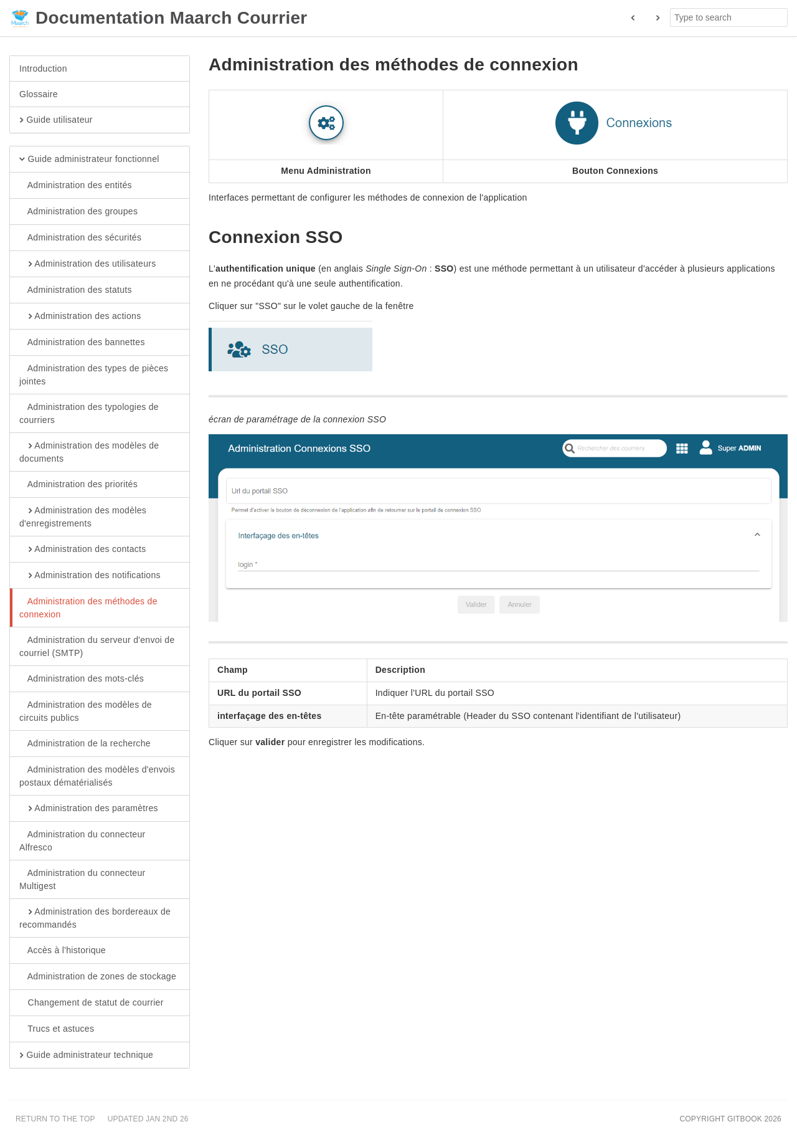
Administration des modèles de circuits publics (85, 711)
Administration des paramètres (88, 808)
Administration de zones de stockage (97, 977)
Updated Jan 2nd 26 (148, 1119)
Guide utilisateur (56, 120)
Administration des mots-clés (81, 679)
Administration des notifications (90, 575)
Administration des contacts (82, 549)
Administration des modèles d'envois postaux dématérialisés (97, 775)
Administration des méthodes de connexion (88, 607)
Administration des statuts (75, 290)
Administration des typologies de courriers (89, 413)
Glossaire (38, 94)
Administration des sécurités (80, 238)
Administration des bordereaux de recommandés (95, 918)
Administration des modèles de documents (89, 452)
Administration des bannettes (82, 342)
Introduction (43, 69)
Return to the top (55, 1119)
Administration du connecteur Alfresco (82, 840)
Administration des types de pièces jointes (93, 374)
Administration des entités (75, 185)
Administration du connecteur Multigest (82, 879)
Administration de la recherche (85, 744)
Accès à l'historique (62, 950)
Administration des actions (80, 316)
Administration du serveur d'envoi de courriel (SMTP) (97, 646)
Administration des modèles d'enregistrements (82, 516)
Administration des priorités (78, 484)
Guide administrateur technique (86, 1055)
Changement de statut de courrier (91, 1003)
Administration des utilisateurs (87, 264)
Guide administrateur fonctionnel (89, 159)
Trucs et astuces (56, 1029)
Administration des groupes (78, 212)
